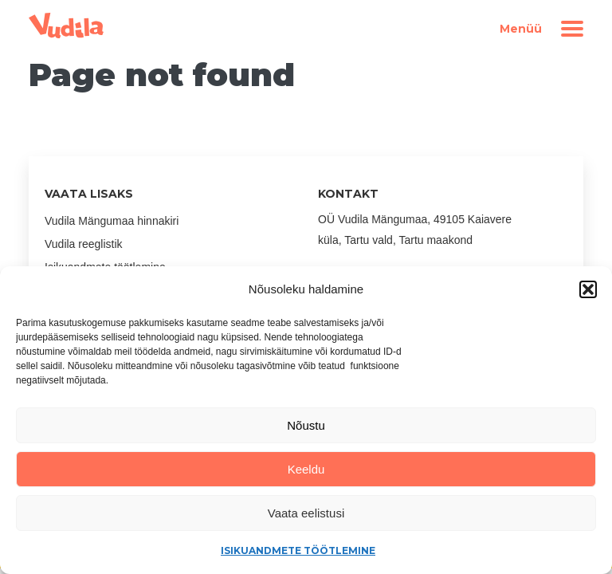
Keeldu (306, 469)
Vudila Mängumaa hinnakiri (111, 220)
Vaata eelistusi (306, 513)
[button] (588, 289)
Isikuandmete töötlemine (298, 550)
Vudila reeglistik (84, 244)
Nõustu (306, 425)
